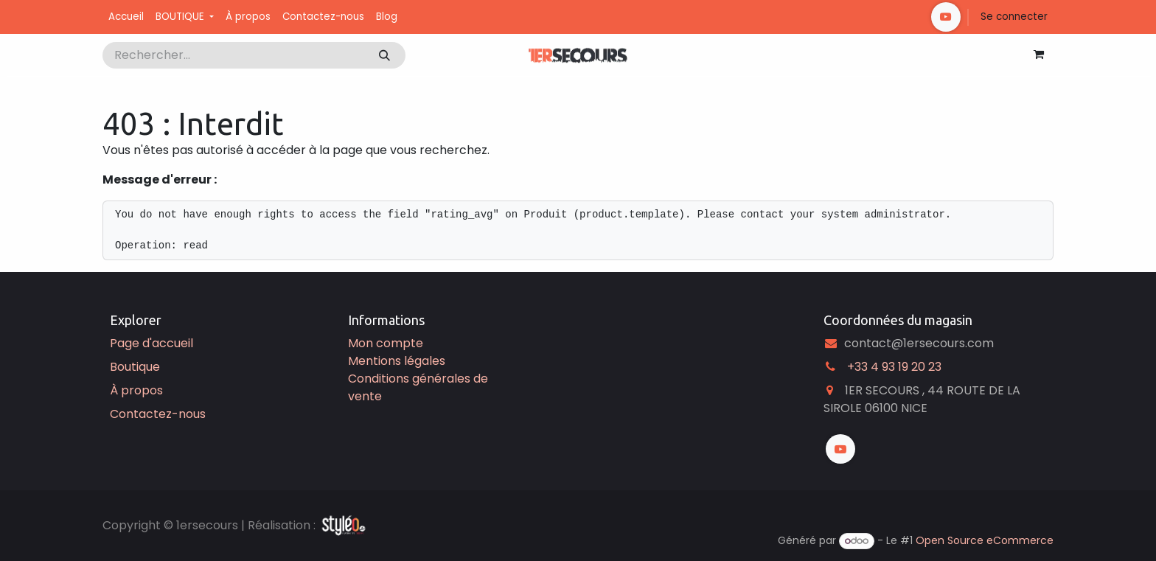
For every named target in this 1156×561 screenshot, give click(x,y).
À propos (136, 390)
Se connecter (1014, 17)
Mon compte (385, 343)
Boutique (135, 366)
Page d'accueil (151, 343)
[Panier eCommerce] (1039, 54)
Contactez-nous (158, 413)
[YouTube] (946, 17)
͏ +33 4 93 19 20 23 (892, 366)
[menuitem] (126, 17)
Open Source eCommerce (985, 540)
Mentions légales (396, 360)
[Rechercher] (384, 55)
